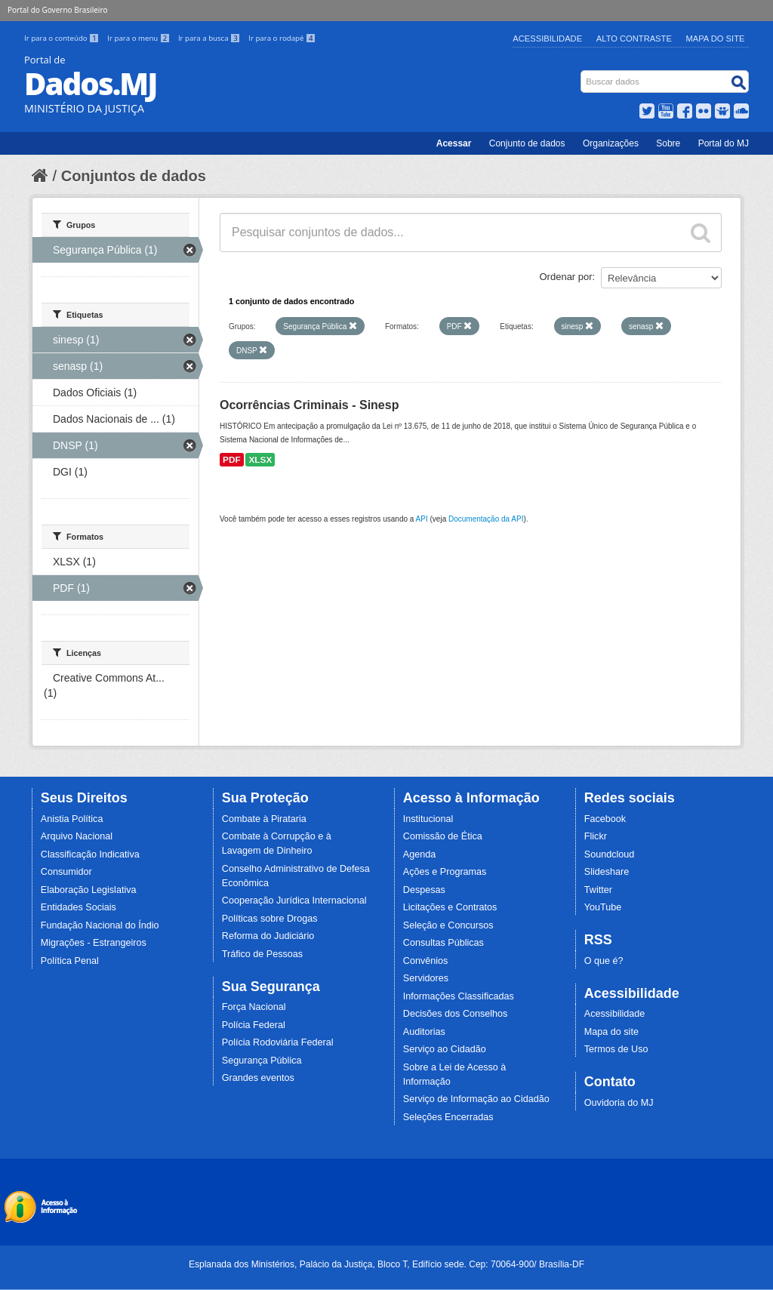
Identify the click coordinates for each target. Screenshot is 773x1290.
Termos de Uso (616, 1049)
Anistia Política (72, 819)
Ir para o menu (139, 38)
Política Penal (70, 961)
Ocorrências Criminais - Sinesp (309, 405)
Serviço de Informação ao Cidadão (476, 1099)
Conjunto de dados (527, 143)
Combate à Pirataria (264, 819)
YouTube (603, 907)
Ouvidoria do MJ (619, 1103)
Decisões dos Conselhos (455, 1013)
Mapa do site (611, 1032)
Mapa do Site (715, 38)
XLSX (260, 459)
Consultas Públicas (443, 942)
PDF (232, 459)
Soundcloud (609, 854)
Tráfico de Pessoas (262, 954)
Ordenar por (566, 276)
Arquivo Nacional (76, 836)
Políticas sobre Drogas (270, 918)
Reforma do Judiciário (268, 936)
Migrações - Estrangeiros (93, 942)
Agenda (419, 854)
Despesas (424, 890)
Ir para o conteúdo (62, 38)
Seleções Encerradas (448, 1117)
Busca (582, 73)
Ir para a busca (210, 38)
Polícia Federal (253, 1025)
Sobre (668, 143)
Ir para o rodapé (282, 38)
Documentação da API (486, 519)
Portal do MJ (723, 143)
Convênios (425, 961)
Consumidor (66, 872)
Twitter (598, 890)
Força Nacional (254, 1007)
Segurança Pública (262, 1060)
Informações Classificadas (458, 996)
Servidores (425, 978)
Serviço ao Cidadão (444, 1049)
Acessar (454, 143)
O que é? (604, 961)
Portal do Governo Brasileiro (57, 10)
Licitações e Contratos (450, 907)
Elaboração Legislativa (89, 890)
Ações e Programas (445, 872)
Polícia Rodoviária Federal (278, 1042)
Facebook (605, 819)
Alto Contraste (634, 38)
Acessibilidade (547, 38)
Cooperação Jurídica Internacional (294, 900)
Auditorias (424, 1032)
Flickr (595, 836)
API (422, 519)
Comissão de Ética (442, 836)
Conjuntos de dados (133, 176)
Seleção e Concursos (448, 925)
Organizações (611, 143)
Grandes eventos (258, 1078)
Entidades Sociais (78, 907)
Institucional (428, 819)
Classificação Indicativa (90, 854)
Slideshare (607, 872)
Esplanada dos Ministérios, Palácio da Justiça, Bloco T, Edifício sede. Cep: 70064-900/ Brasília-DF (386, 1264)
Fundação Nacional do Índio (100, 925)
